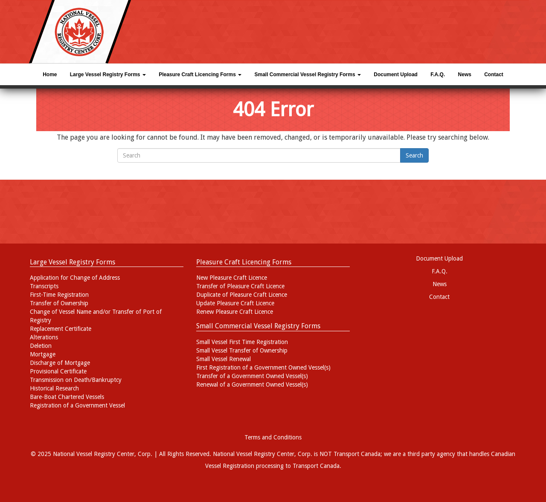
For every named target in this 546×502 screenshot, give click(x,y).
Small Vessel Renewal (223, 359)
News (464, 74)
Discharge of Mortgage (60, 362)
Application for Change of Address (75, 277)
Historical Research (54, 388)
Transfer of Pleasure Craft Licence (240, 286)
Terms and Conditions (273, 437)
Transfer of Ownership (59, 303)
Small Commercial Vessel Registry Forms (308, 74)
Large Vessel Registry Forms (108, 74)
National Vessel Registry (244, 453)
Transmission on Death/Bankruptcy (76, 379)
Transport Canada (316, 465)
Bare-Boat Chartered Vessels (67, 396)
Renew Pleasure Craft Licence (234, 311)
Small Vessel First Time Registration (242, 341)
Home (50, 74)
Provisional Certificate (58, 371)
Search (414, 155)
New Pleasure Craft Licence (231, 277)
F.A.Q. (437, 74)
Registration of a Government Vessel (77, 405)
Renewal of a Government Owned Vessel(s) (252, 384)
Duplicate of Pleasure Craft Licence (241, 294)
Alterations (44, 337)
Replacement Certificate (60, 328)
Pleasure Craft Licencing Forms (200, 74)
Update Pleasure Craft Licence (235, 303)
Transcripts (44, 286)
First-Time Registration (59, 294)
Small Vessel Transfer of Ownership (242, 350)
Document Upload (396, 74)
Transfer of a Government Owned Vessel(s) (252, 376)
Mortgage (42, 354)
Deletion (41, 345)
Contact (493, 74)
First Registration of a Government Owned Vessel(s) (263, 367)
